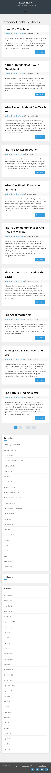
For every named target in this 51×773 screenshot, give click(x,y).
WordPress (42, 766)
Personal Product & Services (13, 508)
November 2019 (9, 675)
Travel (6, 545)
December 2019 (9, 670)
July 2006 (7, 739)
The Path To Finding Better (21, 393)
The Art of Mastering (18, 315)
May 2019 (7, 701)
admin (8, 34)
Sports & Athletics (10, 535)
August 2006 (8, 733)
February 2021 (8, 595)
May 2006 (7, 749)
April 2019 (7, 707)
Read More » (40, 52)
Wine (5, 556)
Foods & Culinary (9, 482)
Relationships (8, 524)
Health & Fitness (18, 34)
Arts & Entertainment (11, 450)
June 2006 (7, 744)
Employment (8, 471)
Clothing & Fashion (10, 466)
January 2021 (8, 601)
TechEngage (25, 766)
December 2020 (9, 606)
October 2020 (8, 617)
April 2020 (7, 648)
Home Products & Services (13, 498)
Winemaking (8, 567)
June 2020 (7, 638)
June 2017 (7, 728)
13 (28, 428)
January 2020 (8, 664)
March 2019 (8, 712)
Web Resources (9, 551)
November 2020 (9, 611)
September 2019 (9, 686)
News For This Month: (18, 29)
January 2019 (8, 717)
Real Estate (7, 519)
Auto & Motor (8, 455)
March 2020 (8, 654)
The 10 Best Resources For (21, 149)
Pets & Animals (9, 514)
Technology (7, 540)
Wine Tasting (8, 561)
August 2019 (8, 691)
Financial (7, 476)
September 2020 (9, 622)
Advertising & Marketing (12, 445)
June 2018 (7, 723)
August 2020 (8, 627)
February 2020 (8, 659)
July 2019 (7, 696)
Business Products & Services (13, 461)
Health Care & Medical (11, 492)
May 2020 (7, 643)
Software (7, 530)
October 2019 (8, 680)
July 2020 (7, 632)
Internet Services (9, 503)
